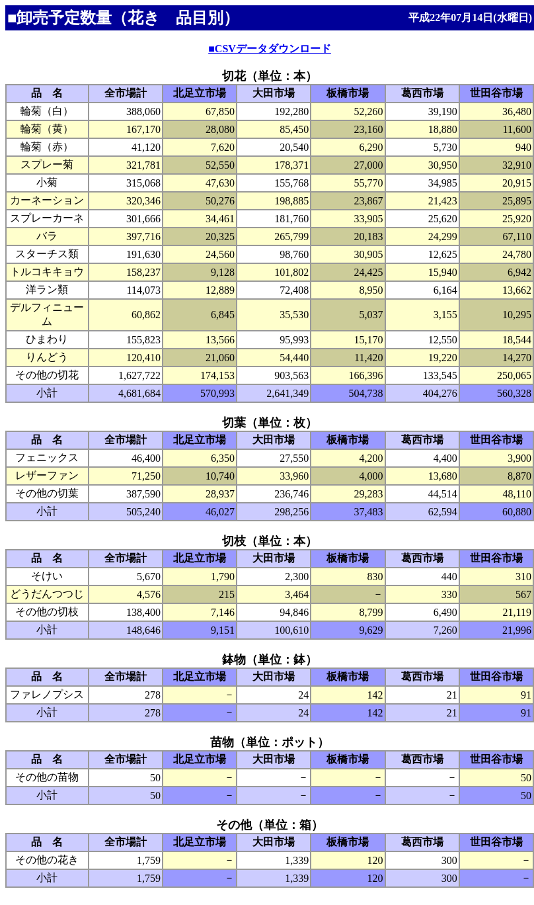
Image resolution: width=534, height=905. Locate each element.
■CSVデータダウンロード (269, 48)
